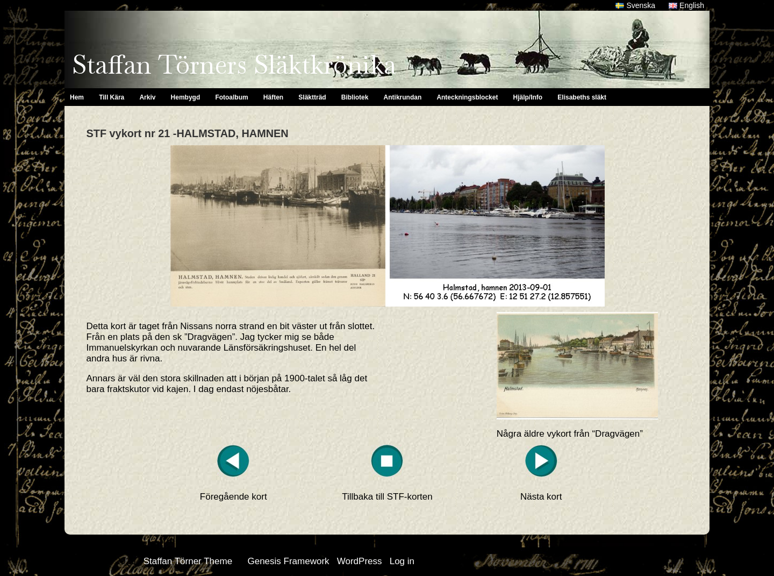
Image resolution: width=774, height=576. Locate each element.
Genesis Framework (288, 561)
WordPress (359, 561)
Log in (402, 561)
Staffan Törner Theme (188, 561)
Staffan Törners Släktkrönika (234, 64)
